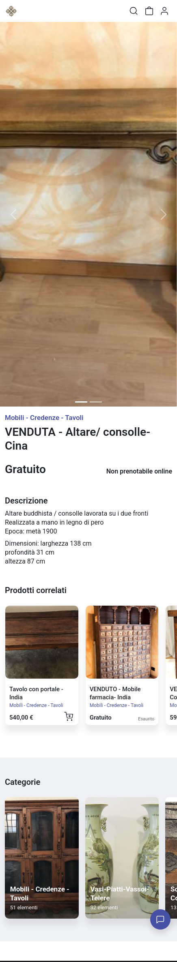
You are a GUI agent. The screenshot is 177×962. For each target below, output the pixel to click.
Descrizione (26, 501)
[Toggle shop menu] (27, 11)
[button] (13, 214)
